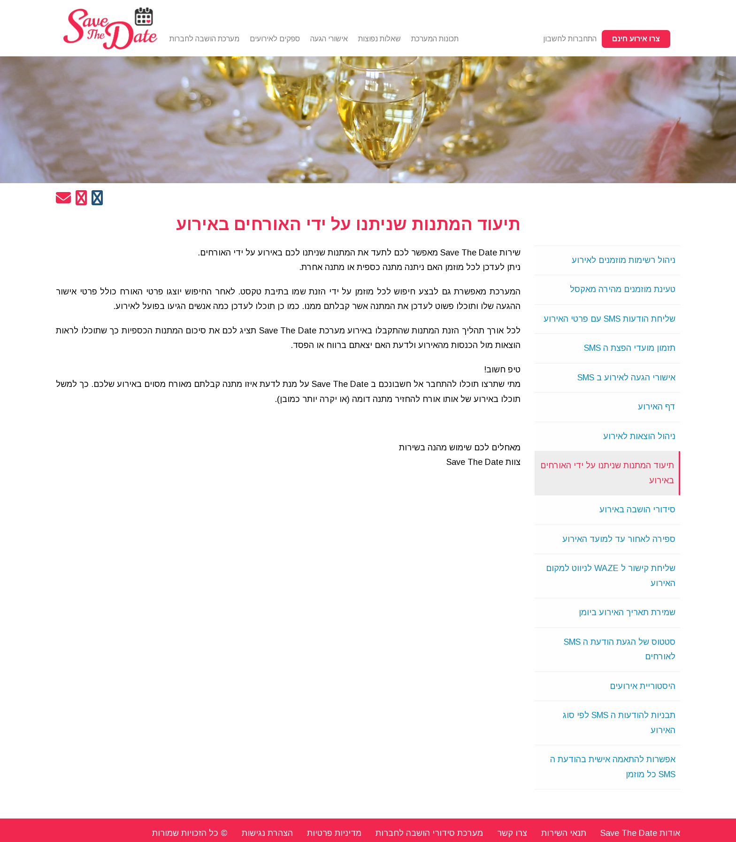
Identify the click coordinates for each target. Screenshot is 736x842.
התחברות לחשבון (570, 39)
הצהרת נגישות (267, 833)
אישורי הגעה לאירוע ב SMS (626, 377)
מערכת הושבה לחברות (204, 39)
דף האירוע (656, 406)
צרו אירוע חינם (636, 39)
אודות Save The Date (640, 833)
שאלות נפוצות (379, 39)
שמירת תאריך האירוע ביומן (627, 612)
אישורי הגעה (329, 39)
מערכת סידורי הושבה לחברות (429, 833)
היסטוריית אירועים (642, 686)
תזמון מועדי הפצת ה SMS (629, 348)
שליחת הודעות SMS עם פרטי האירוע (609, 319)
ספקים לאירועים (275, 39)
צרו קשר (512, 833)
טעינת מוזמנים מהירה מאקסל (622, 289)
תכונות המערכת (435, 39)
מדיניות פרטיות (334, 833)
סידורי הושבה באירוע (637, 509)
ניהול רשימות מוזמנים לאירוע (623, 260)
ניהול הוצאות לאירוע (639, 436)
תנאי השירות (563, 833)
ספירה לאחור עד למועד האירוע (618, 539)
